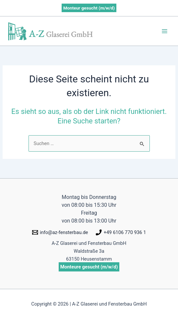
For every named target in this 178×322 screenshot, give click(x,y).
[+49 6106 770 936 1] (121, 232)
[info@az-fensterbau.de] (60, 232)
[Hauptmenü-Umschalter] (164, 31)
